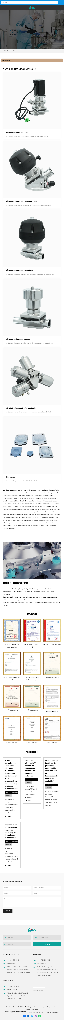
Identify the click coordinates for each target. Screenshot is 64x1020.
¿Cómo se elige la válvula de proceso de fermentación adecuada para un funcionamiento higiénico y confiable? (51, 770)
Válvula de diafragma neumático (19, 270)
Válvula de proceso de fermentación (21, 408)
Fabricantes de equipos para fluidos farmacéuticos (36, 1012)
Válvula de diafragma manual (18, 339)
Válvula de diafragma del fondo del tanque (24, 201)
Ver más (7, 816)
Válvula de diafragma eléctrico (18, 132)
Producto (10, 51)
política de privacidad (53, 1012)
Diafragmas (10, 477)
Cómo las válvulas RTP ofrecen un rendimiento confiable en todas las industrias (30, 768)
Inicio (4, 51)
